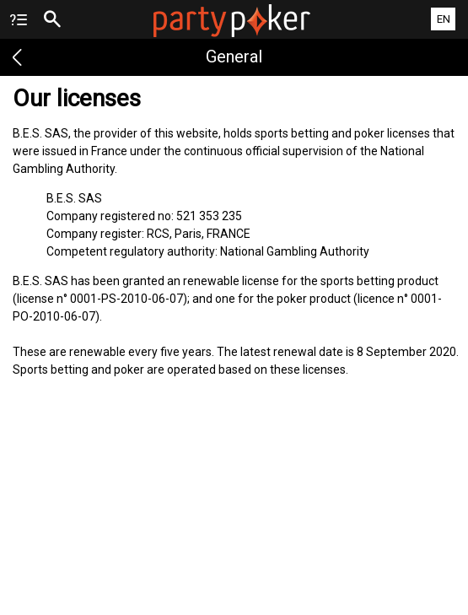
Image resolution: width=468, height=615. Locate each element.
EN (443, 19)
